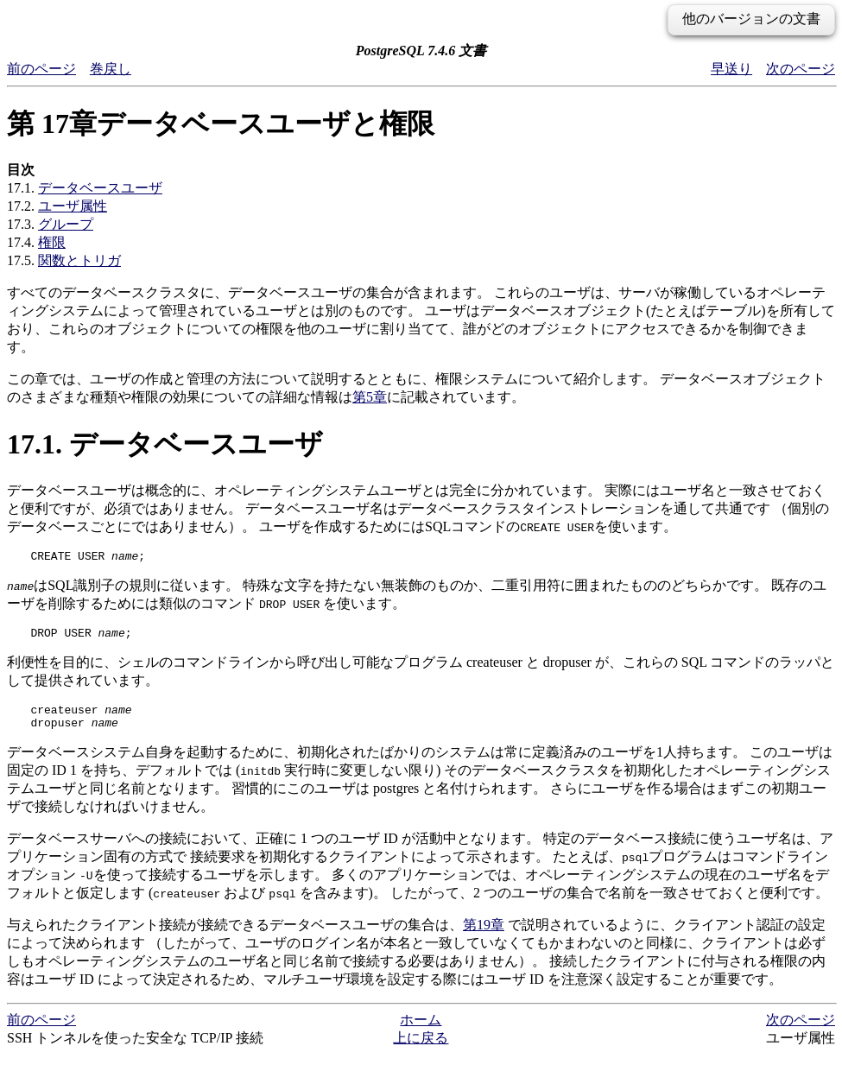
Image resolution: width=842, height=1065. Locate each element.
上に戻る (420, 1048)
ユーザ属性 (72, 206)
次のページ (800, 68)
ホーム (420, 1030)
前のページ (41, 68)
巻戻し (110, 68)
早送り (731, 68)
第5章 (369, 397)
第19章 (483, 935)
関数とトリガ (79, 260)
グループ (65, 224)
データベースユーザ (100, 188)
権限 (52, 242)
